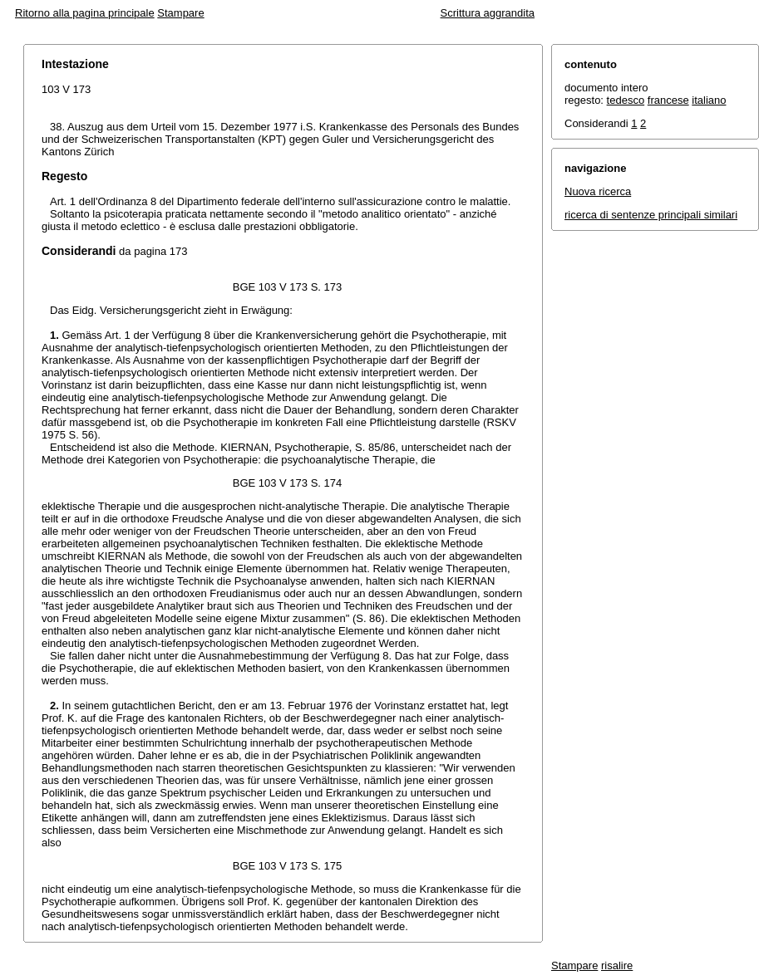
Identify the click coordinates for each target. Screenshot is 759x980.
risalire (617, 965)
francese (668, 100)
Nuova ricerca (597, 191)
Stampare (180, 13)
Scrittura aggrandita (488, 13)
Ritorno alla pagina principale (85, 13)
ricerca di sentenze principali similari (650, 214)
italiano (709, 100)
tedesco (626, 100)
